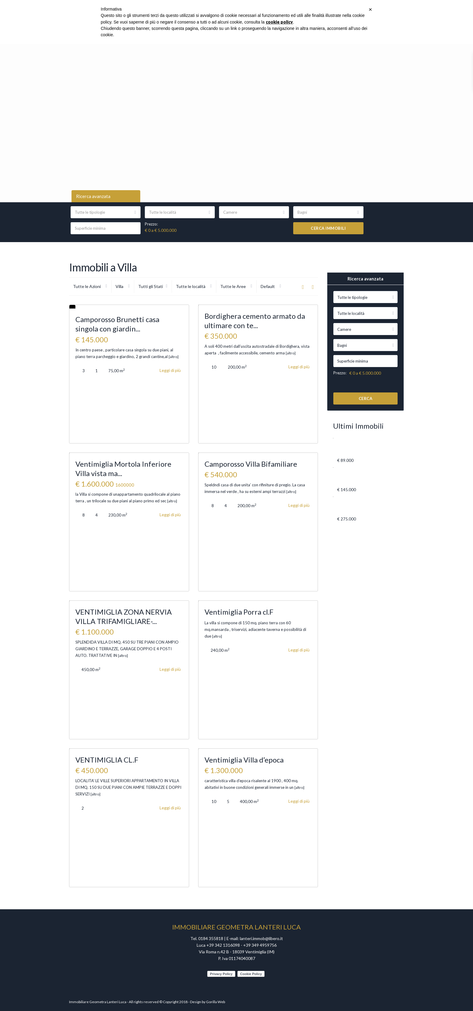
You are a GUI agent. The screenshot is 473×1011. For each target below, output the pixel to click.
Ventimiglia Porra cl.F (239, 611)
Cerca (366, 398)
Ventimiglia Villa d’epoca (244, 759)
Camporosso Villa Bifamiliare (251, 463)
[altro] (174, 356)
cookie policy (279, 21)
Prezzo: (151, 224)
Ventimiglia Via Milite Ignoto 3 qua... (351, 505)
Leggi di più (170, 370)
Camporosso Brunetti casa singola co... (350, 476)
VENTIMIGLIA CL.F (106, 759)
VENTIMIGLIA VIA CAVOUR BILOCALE (353, 447)
